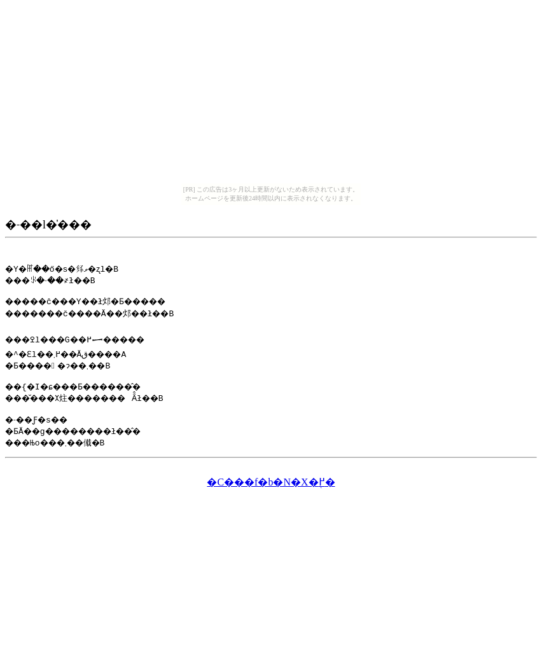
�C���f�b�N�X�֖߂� (271, 489)
